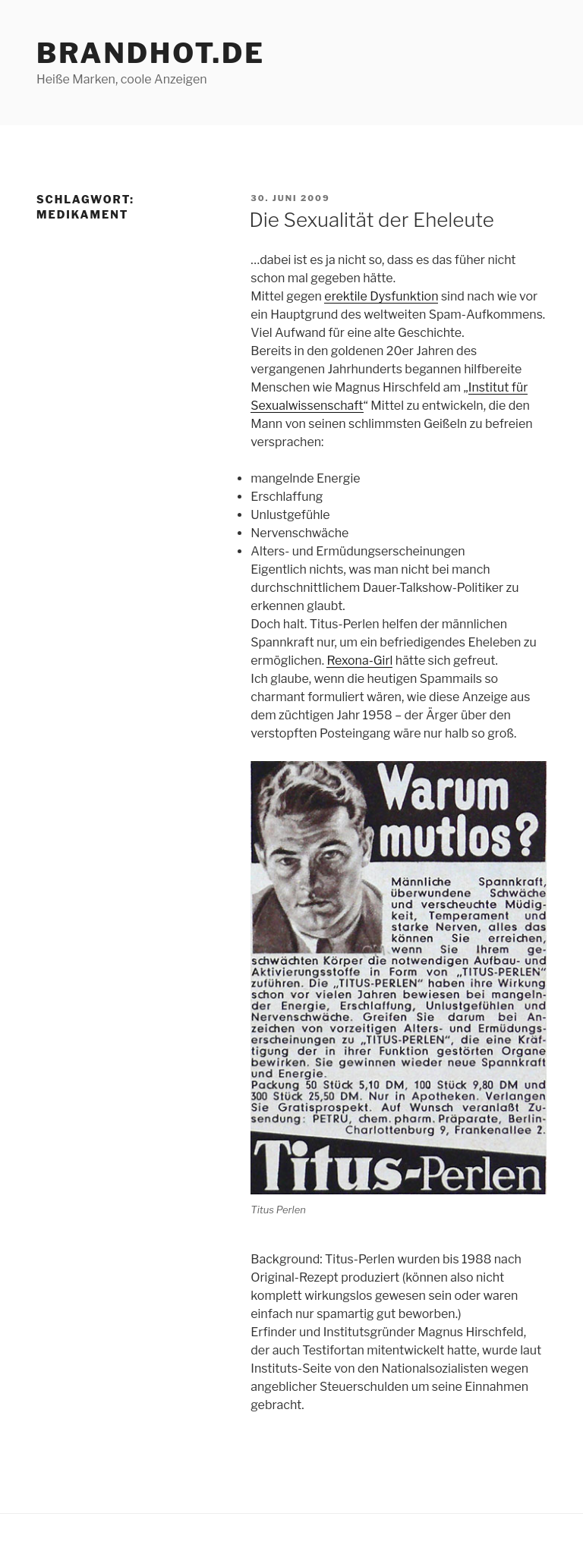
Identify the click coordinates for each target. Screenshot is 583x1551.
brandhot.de (150, 53)
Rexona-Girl (359, 660)
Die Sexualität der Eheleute (371, 219)
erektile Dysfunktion (381, 296)
